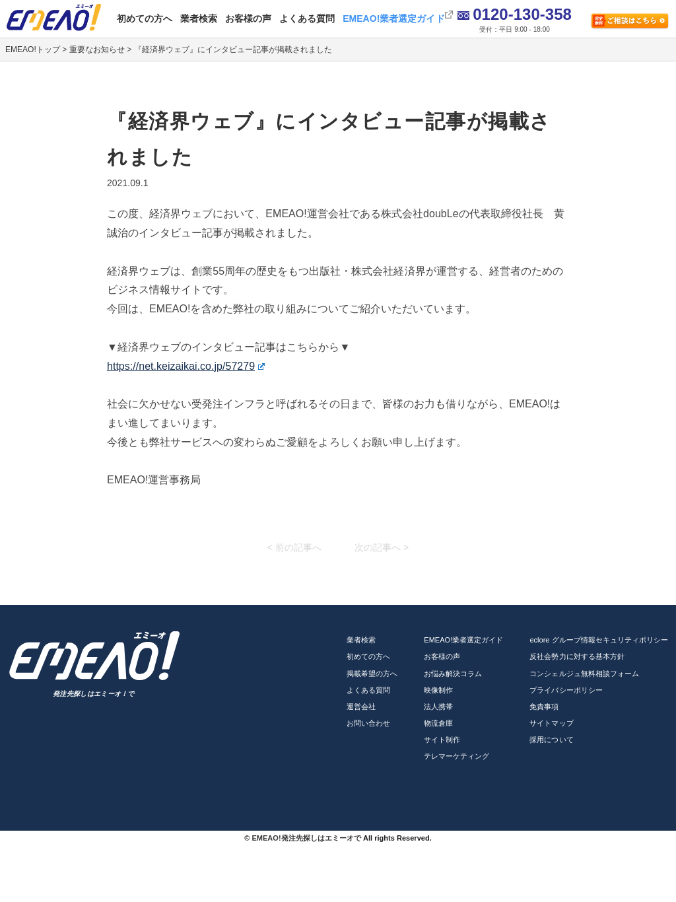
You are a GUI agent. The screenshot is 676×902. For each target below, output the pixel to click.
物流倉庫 (438, 723)
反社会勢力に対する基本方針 (576, 656)
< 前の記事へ (294, 547)
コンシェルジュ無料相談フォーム (583, 673)
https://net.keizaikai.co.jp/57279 (186, 366)
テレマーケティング (456, 756)
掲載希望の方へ (372, 673)
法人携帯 (438, 707)
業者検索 (198, 18)
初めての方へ (144, 18)
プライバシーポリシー (565, 690)
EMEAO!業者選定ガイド (393, 18)
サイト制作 (442, 740)
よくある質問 (307, 18)
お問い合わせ (368, 723)
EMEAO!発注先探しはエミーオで (306, 838)
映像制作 (438, 690)
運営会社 (361, 707)
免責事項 (543, 707)
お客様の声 (248, 18)
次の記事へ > (382, 547)
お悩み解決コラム (453, 673)
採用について (551, 740)
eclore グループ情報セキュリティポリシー (598, 640)
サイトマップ (551, 723)
